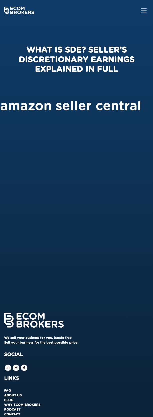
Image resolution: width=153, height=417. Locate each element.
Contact (12, 414)
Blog (8, 400)
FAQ (7, 390)
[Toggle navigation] (144, 10)
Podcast (12, 409)
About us (13, 395)
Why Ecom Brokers (22, 405)
